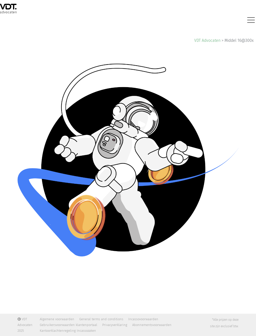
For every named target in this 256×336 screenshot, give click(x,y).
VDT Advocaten (207, 40)
